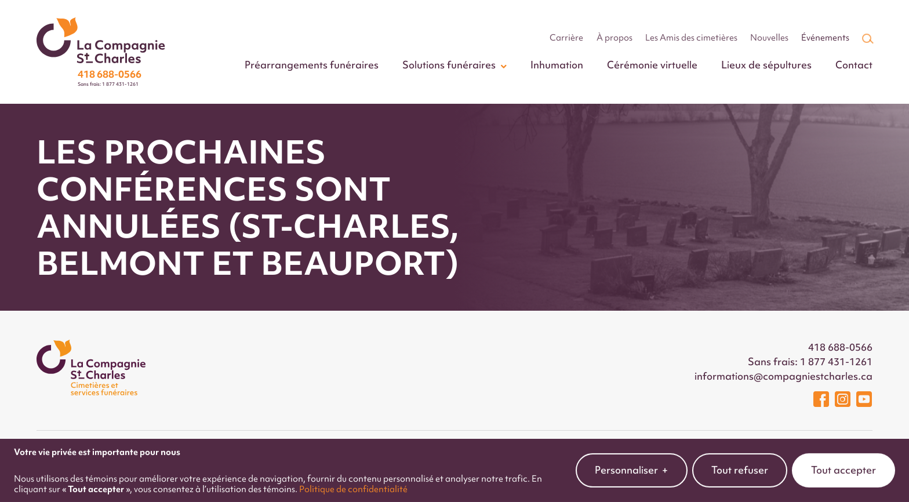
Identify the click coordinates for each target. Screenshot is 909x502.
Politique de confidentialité (353, 484)
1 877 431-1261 (836, 361)
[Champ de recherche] (866, 38)
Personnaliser (631, 466)
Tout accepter (843, 465)
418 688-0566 (840, 347)
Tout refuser (739, 465)
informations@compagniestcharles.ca (783, 376)
